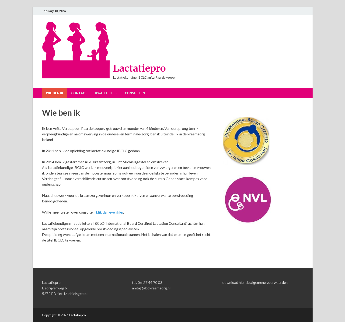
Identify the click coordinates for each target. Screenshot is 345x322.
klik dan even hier (109, 212)
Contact (79, 93)
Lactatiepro (139, 68)
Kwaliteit (104, 93)
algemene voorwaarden (269, 282)
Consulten (135, 93)
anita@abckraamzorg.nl (151, 288)
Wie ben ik (54, 93)
